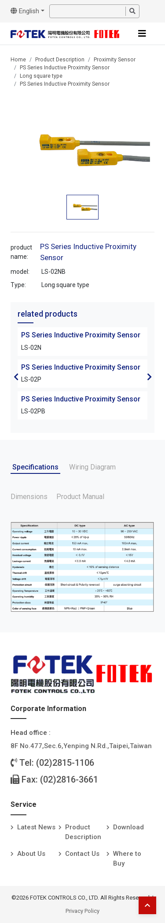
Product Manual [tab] (80, 496)
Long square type (41, 76)
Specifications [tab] (35, 467)
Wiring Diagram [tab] (92, 467)
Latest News (36, 827)
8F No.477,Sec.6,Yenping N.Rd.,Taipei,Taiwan (81, 746)
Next (149, 377)
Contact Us (82, 854)
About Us (31, 854)
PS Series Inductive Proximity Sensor (65, 67)
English (25, 11)
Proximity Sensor (115, 60)
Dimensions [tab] (29, 496)
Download (128, 827)
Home (18, 60)
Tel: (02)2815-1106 (52, 762)
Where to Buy (127, 859)
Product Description (59, 60)
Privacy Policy (82, 911)
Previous (16, 377)
